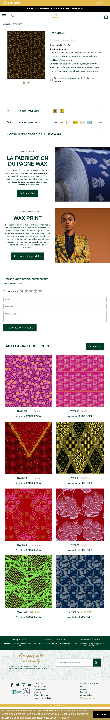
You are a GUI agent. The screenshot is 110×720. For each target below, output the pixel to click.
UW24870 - (80, 611)
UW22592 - (80, 478)
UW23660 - (28, 545)
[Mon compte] (14, 3)
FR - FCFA (99, 2)
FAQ (82, 686)
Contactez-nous (87, 698)
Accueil (6, 24)
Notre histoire (40, 686)
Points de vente (41, 695)
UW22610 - (28, 411)
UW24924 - (80, 545)
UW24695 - (28, 611)
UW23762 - (28, 478)
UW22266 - (80, 411)
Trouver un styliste (42, 698)
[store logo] (55, 16)
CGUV (83, 689)
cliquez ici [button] (64, 718)
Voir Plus (95, 346)
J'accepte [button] (101, 714)
